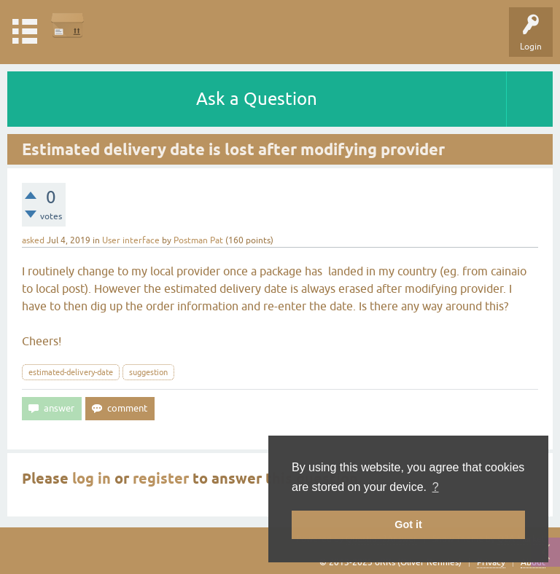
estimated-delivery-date (70, 372)
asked (33, 240)
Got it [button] (408, 524)
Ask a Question (256, 99)
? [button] (435, 487)
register (161, 478)
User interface (131, 240)
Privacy (491, 562)
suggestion (148, 372)
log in (91, 478)
